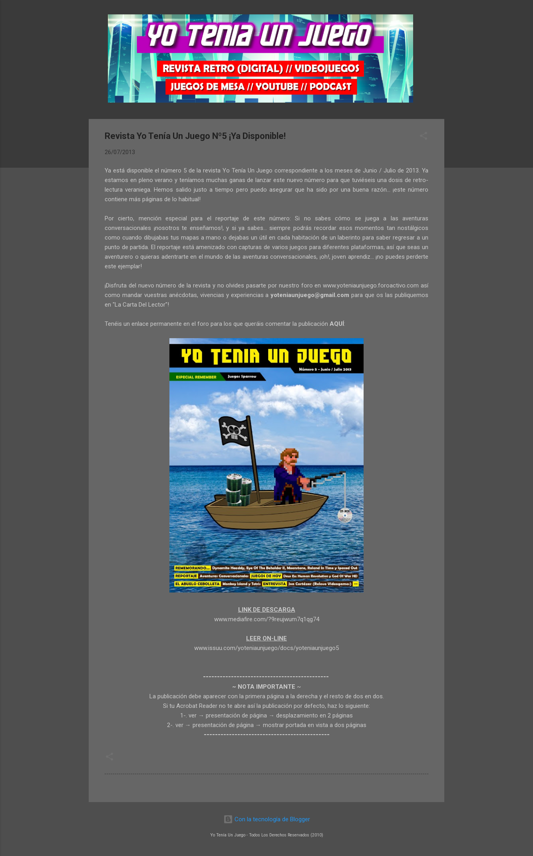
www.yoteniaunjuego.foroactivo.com (371, 285)
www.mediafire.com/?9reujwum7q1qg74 (266, 619)
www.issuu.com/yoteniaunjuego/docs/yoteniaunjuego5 (266, 648)
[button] (423, 137)
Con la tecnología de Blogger (266, 819)
